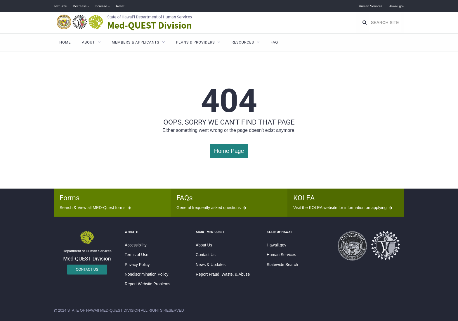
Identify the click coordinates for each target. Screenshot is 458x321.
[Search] (364, 22)
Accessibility (136, 245)
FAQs (184, 198)
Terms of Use (136, 254)
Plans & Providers (195, 42)
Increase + (102, 6)
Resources (243, 42)
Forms (69, 198)
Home (65, 42)
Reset (120, 6)
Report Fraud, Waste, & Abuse (223, 274)
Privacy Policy (137, 264)
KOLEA (304, 198)
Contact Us (87, 269)
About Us (204, 245)
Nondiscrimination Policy (146, 274)
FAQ (274, 42)
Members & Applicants (135, 42)
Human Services (371, 6)
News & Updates (210, 264)
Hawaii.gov (396, 6)
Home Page (229, 151)
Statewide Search (282, 264)
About (88, 42)
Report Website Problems (147, 284)
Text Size (60, 6)
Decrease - (81, 6)
